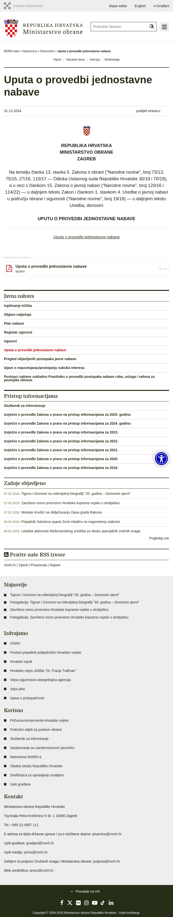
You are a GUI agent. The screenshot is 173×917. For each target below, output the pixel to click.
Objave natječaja (17, 315)
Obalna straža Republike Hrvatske (36, 766)
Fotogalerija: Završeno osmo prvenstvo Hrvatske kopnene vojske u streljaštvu (69, 617)
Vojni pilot (17, 689)
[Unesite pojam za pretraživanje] (124, 26)
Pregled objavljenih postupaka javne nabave (40, 359)
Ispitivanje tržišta (18, 306)
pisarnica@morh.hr (107, 834)
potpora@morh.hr (106, 861)
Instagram (87, 902)
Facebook (62, 902)
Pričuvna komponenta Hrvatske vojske (39, 720)
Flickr (78, 902)
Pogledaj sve (159, 538)
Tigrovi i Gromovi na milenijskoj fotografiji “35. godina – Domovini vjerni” (75, 494)
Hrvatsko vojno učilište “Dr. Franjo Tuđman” (43, 671)
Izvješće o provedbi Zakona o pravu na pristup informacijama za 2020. (61, 459)
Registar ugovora (18, 332)
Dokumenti (47, 51)
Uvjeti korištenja (129, 913)
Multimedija (112, 59)
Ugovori (10, 341)
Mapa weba (118, 6)
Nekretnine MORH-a (25, 757)
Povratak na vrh (88, 891)
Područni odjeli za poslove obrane (36, 730)
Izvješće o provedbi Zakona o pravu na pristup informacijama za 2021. (61, 450)
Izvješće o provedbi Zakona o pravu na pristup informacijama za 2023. (61, 432)
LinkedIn (111, 902)
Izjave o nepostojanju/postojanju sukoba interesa (44, 368)
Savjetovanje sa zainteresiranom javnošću (42, 748)
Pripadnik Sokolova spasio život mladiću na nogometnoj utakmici (70, 522)
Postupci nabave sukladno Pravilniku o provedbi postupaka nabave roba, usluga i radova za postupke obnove (79, 378)
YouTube (95, 902)
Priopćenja (39, 565)
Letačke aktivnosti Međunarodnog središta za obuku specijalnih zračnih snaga (80, 531)
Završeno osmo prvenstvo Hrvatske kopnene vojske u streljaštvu (70, 503)
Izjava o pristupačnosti (27, 698)
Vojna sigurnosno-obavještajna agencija (40, 680)
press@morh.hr (36, 852)
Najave (55, 565)
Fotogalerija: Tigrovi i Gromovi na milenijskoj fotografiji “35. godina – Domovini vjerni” (74, 602)
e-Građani (161, 6)
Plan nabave (14, 323)
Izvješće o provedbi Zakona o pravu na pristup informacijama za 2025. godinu (67, 415)
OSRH (15, 643)
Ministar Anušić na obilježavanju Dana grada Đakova (61, 512)
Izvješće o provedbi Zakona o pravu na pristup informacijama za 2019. (61, 468)
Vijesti (57, 59)
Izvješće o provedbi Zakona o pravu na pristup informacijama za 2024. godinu (67, 423)
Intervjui (95, 59)
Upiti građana (20, 784)
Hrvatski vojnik (21, 662)
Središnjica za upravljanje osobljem (37, 775)
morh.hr (10, 565)
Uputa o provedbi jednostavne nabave (86, 237)
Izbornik (164, 27)
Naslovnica (29, 51)
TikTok (103, 902)
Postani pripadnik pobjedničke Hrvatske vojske (45, 652)
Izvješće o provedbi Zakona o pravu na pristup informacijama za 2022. (61, 441)
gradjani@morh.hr (40, 843)
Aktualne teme (75, 59)
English (140, 6)
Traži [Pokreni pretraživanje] (151, 26)
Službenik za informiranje (25, 406)
